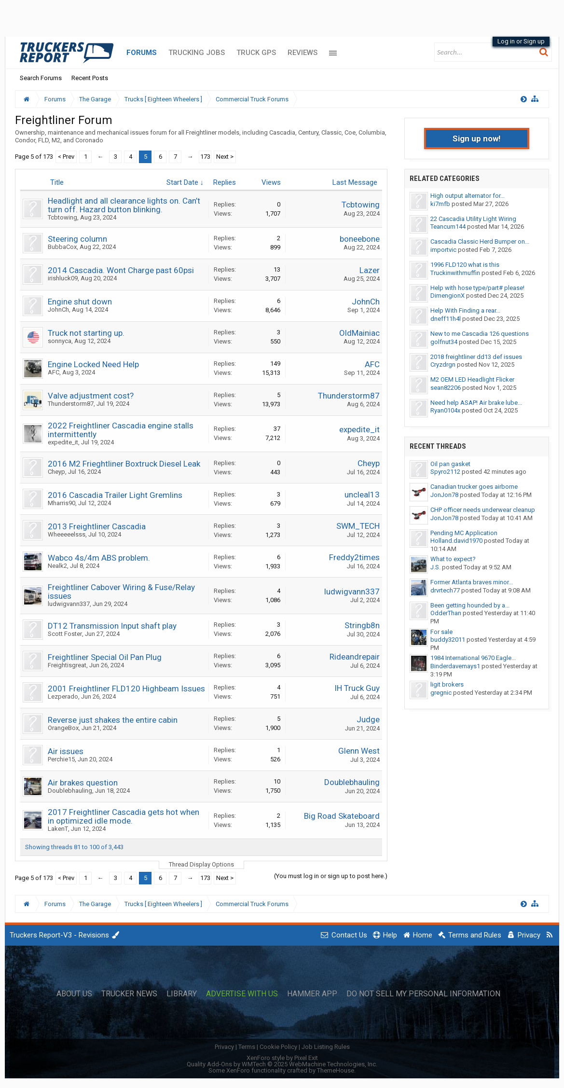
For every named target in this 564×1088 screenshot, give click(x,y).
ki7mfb (440, 203)
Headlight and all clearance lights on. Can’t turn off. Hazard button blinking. (124, 205)
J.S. (435, 567)
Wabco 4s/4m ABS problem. (99, 558)
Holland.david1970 (456, 540)
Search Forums (41, 78)
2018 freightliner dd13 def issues (476, 356)
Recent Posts (89, 78)
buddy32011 (447, 639)
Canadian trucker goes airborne (474, 486)
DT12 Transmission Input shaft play (112, 626)
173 (205, 156)
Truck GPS (256, 52)
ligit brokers (447, 684)
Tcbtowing (62, 217)
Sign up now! (477, 138)
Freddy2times (354, 557)
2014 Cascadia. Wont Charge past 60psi (121, 270)
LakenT (58, 828)
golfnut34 (443, 341)
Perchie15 (61, 759)
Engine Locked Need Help (93, 364)
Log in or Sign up (521, 41)
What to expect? (453, 559)
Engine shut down (80, 301)
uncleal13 (362, 494)
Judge (368, 719)
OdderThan (445, 613)
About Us (74, 994)
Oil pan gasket (450, 464)
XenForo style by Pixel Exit (282, 1057)
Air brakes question (83, 782)
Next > (225, 156)
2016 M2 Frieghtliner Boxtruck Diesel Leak (124, 463)
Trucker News (129, 994)
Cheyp (56, 471)
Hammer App (312, 994)
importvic (443, 249)
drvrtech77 (445, 590)
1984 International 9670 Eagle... (473, 657)
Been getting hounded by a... (469, 605)
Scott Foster (65, 633)
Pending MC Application (463, 533)
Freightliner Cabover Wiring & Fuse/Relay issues (121, 591)
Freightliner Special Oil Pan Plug (105, 657)
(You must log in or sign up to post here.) (330, 876)
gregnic (441, 692)
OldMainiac (359, 333)
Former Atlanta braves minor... (471, 582)
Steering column (77, 239)
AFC (53, 372)
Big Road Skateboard (342, 816)
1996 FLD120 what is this (464, 264)
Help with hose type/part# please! (477, 287)
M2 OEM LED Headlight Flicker (472, 379)
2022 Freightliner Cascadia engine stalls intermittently (120, 430)
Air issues (65, 751)
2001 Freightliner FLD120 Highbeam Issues (126, 688)
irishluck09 (63, 278)
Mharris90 (61, 503)
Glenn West (359, 751)
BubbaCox (62, 246)
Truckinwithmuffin (455, 272)
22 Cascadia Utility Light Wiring (473, 218)
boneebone (360, 239)
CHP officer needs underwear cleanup (482, 509)
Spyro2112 (445, 471)
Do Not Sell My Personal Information (423, 994)
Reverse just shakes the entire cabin (113, 720)
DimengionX (447, 295)
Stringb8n (362, 625)
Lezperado (63, 696)
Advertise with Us (242, 994)
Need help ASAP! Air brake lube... (476, 402)
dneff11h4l (445, 318)
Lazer (369, 270)
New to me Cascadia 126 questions (479, 333)
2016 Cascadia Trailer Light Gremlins (115, 495)
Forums (141, 52)
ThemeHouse (335, 1070)
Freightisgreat (67, 665)
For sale (441, 631)
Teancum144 (448, 226)
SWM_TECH (358, 526)
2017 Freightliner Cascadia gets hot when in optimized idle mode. (123, 816)
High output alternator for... (467, 195)
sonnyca (59, 340)
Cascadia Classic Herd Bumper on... (479, 241)
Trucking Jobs (196, 52)
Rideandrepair (355, 656)
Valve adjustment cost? (91, 395)
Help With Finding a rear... (465, 310)
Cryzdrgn (442, 364)
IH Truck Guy (357, 688)
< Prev (66, 156)
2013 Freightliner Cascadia (97, 526)
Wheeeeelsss (66, 534)
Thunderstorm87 (71, 403)
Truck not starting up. (86, 333)
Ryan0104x (445, 410)
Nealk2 (57, 565)
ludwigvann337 (69, 603)
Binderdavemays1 (455, 666)
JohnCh (58, 309)
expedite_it (63, 442)
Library (181, 994)
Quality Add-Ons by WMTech (282, 1064)
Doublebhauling (70, 790)
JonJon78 (444, 494)
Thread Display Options (201, 864)
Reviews (302, 52)
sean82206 (445, 387)
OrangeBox (63, 727)
